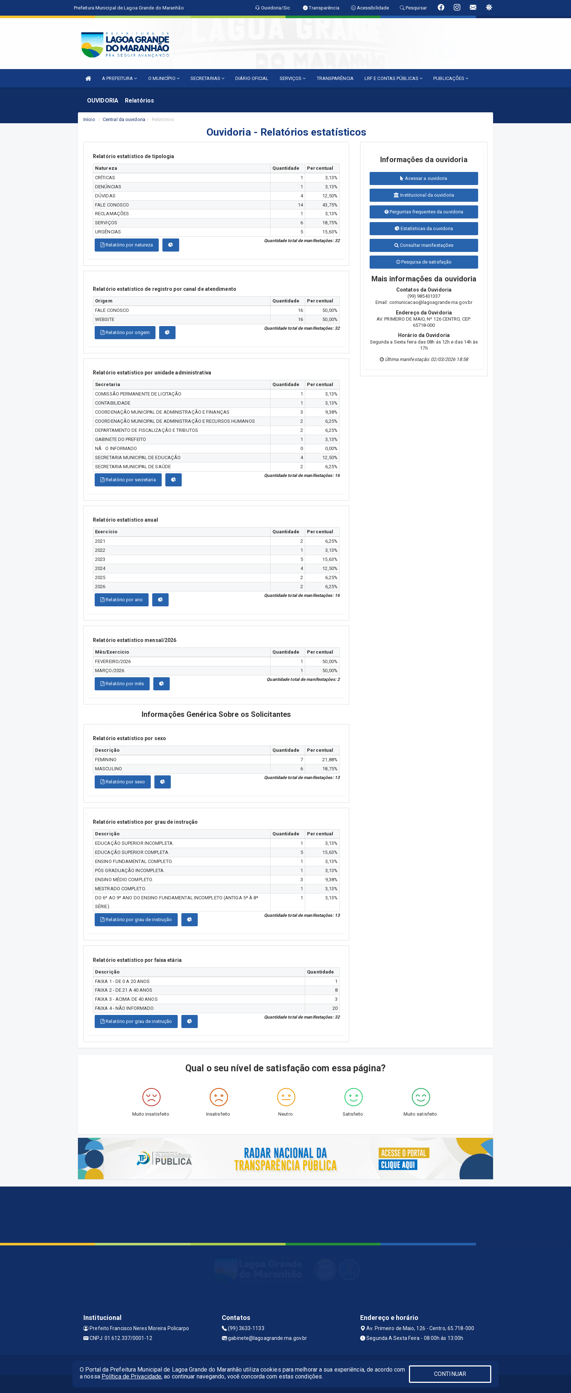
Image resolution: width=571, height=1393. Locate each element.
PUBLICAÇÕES (450, 78)
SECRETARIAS (207, 78)
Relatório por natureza (127, 245)
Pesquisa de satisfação (424, 262)
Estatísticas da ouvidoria (424, 228)
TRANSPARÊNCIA (335, 78)
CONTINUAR (450, 1373)
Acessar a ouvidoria (423, 178)
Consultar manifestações (424, 245)
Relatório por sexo (123, 781)
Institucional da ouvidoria (424, 195)
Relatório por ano (122, 599)
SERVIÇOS (293, 78)
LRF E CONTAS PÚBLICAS (393, 78)
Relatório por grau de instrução (136, 919)
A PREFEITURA (119, 78)
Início (89, 119)
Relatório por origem (125, 332)
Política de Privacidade (131, 1376)
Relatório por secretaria (128, 479)
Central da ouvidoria (124, 119)
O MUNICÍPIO (164, 78)
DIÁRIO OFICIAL (251, 78)
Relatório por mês (122, 683)
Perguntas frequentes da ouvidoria (424, 211)
